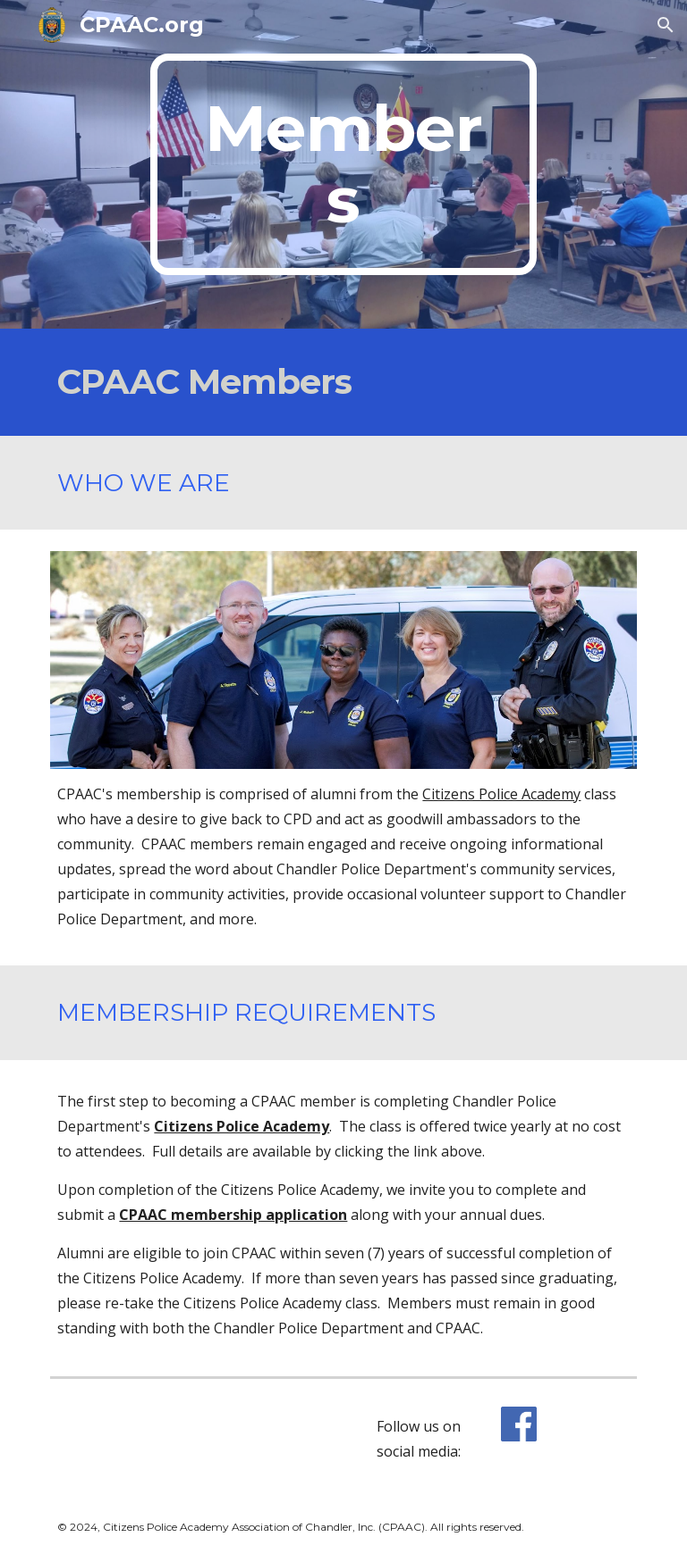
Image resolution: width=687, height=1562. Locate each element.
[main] (343, 164)
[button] (665, 25)
